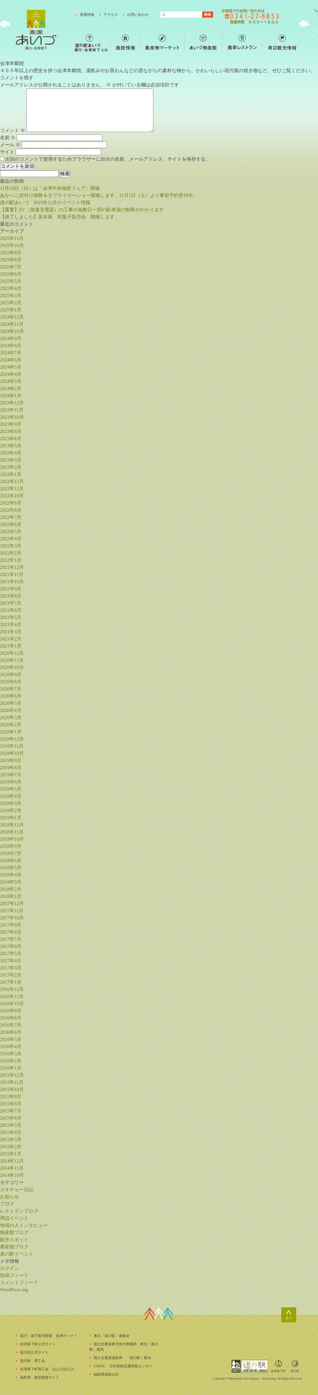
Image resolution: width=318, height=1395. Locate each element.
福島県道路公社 (106, 1374)
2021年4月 (10, 624)
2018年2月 (10, 889)
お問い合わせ (138, 15)
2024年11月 (12, 324)
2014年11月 (12, 1168)
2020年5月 (10, 703)
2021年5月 (10, 617)
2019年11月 (12, 746)
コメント (12, 130)
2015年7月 (10, 1110)
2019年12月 (12, 738)
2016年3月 (10, 1053)
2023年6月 (10, 438)
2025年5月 (10, 281)
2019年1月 (10, 817)
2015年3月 (10, 1139)
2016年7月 (10, 1025)
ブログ (7, 1203)
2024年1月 (10, 395)
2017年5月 (10, 953)
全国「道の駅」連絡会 (249, 1366)
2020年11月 (12, 660)
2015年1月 (10, 1153)
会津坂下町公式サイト (38, 1344)
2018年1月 (10, 896)
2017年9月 (10, 924)
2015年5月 (10, 1125)
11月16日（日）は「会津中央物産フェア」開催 (50, 188)
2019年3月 (10, 803)
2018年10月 (12, 839)
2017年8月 (10, 932)
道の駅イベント (16, 1253)
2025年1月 (10, 309)
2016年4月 (10, 1046)
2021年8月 (10, 595)
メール (10, 144)
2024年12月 (12, 316)
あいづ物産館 (203, 42)
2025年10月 (12, 245)
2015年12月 (12, 1075)
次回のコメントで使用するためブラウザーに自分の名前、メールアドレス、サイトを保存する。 (107, 159)
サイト (7, 151)
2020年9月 (10, 674)
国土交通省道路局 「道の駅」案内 (122, 1358)
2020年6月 (10, 696)
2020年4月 (10, 710)
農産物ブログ (14, 1246)
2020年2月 (10, 724)
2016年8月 (10, 1017)
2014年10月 (12, 1175)
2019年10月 (12, 753)
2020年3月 (10, 717)
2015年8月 (10, 1103)
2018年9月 (10, 846)
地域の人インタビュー (24, 1225)
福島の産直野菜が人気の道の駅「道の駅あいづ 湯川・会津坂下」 (36, 30)
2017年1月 (10, 982)
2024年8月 (10, 345)
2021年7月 (10, 603)
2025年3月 (10, 295)
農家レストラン (242, 42)
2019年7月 (10, 774)
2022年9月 (10, 502)
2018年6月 (10, 860)
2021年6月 (10, 610)
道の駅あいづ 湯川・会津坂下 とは (92, 42)
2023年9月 (10, 424)
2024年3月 (10, 381)
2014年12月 (12, 1160)
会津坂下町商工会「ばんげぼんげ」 (48, 1369)
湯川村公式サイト (34, 1352)
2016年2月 (10, 1060)
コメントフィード (19, 1282)
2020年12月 (12, 653)
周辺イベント (14, 1218)
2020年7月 (10, 688)
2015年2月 (10, 1146)
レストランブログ (19, 1211)
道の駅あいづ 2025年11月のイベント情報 (45, 202)
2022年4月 (10, 538)
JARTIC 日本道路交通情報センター (123, 1366)
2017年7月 (10, 939)
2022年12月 (12, 481)
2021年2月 (10, 638)
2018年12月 (12, 824)
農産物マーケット (162, 42)
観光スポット (14, 1239)
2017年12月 (12, 903)
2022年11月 (12, 488)
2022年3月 (10, 545)
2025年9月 (10, 252)
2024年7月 (10, 352)
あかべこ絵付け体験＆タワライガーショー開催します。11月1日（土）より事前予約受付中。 (99, 195)
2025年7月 (10, 266)
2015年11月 (12, 1082)
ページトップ (288, 1314)
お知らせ (9, 1196)
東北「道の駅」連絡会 (111, 1336)
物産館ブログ (14, 1232)
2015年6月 (10, 1118)
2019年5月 (10, 789)
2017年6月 (10, 946)
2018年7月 (10, 853)
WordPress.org (14, 1289)
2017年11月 (12, 910)
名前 (8, 137)
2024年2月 (10, 388)
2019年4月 (10, 796)
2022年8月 (10, 510)
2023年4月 (10, 452)
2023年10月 (12, 417)
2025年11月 (12, 238)
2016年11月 (12, 996)
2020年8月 (10, 681)
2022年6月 (10, 524)
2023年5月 (10, 445)
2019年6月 (10, 781)
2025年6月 (10, 274)
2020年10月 (12, 667)
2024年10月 (12, 331)
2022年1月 (10, 560)
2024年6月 (10, 359)
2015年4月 (10, 1132)
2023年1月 (10, 474)
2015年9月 (10, 1096)
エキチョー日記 (16, 1189)
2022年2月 (10, 552)
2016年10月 (12, 1003)
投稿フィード (14, 1275)
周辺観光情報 (282, 42)
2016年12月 (12, 989)
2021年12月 (12, 567)
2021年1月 (10, 645)
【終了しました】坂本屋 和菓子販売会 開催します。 (59, 216)
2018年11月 (12, 831)
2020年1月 (10, 731)
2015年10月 (12, 1089)
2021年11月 (12, 574)
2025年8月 (10, 259)
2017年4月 (10, 960)
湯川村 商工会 (32, 1361)
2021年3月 (10, 631)
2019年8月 (10, 767)
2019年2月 (10, 810)
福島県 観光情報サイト (39, 1377)
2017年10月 (12, 917)
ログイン (9, 1268)
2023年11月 (12, 409)
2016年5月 (10, 1039)
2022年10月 (12, 495)
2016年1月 (10, 1067)
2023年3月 (10, 460)
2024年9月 (10, 338)
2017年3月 (10, 967)
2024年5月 (10, 367)
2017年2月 (10, 974)
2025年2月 (10, 302)
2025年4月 (10, 288)
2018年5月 (10, 867)
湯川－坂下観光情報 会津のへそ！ (48, 1336)
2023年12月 (12, 402)
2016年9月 (10, 1010)
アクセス (111, 15)
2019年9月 (10, 760)
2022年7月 (10, 517)
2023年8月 (10, 431)
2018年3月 (10, 882)
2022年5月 (10, 531)
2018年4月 (10, 874)
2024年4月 (10, 374)
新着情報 (87, 15)
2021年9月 (10, 588)
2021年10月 (12, 581)
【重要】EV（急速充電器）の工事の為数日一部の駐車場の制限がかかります (82, 209)
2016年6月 (10, 1032)
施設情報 (125, 42)
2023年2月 (10, 467)
